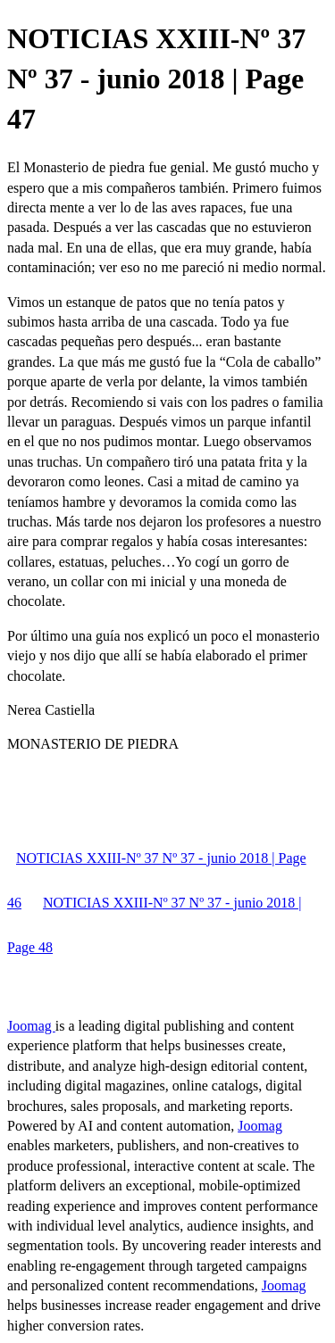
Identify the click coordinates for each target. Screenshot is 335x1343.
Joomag (31, 1025)
